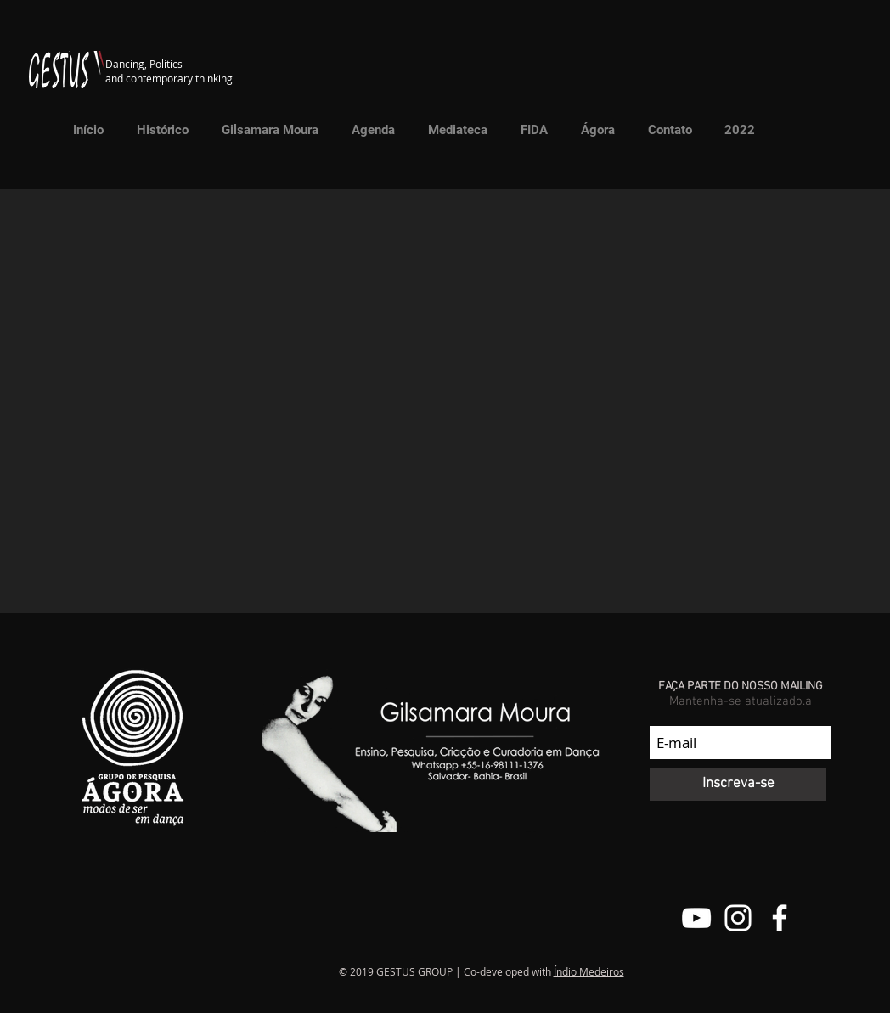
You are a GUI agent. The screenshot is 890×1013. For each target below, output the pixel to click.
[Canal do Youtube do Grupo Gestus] (696, 918)
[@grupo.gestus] (738, 918)
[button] (452, 130)
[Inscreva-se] (738, 784)
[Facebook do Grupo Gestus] (779, 918)
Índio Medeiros (589, 971)
